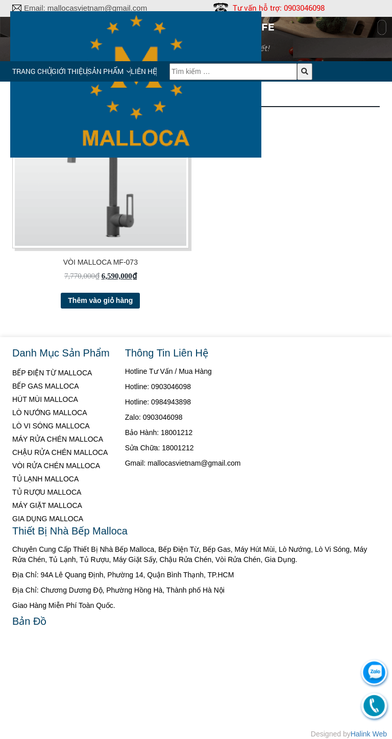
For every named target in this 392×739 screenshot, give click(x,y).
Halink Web (369, 734)
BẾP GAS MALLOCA (45, 386)
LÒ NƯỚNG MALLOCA (49, 413)
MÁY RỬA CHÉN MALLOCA (57, 439)
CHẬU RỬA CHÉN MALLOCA (60, 452)
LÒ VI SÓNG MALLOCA (51, 426)
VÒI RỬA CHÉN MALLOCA (56, 466)
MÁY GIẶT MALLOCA (47, 505)
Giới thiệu (69, 71)
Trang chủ (32, 71)
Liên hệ (144, 71)
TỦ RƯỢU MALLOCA (46, 492)
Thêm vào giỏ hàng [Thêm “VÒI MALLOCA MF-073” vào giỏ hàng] (100, 300)
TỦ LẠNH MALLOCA (45, 479)
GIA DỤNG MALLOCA (47, 519)
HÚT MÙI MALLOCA (45, 399)
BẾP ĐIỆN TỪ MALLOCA (52, 373)
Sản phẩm (105, 71)
